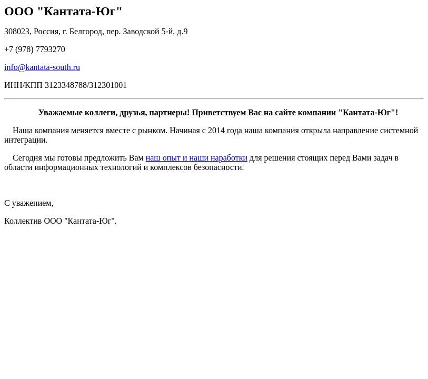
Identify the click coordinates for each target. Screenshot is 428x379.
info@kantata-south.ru (42, 67)
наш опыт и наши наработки (196, 157)
